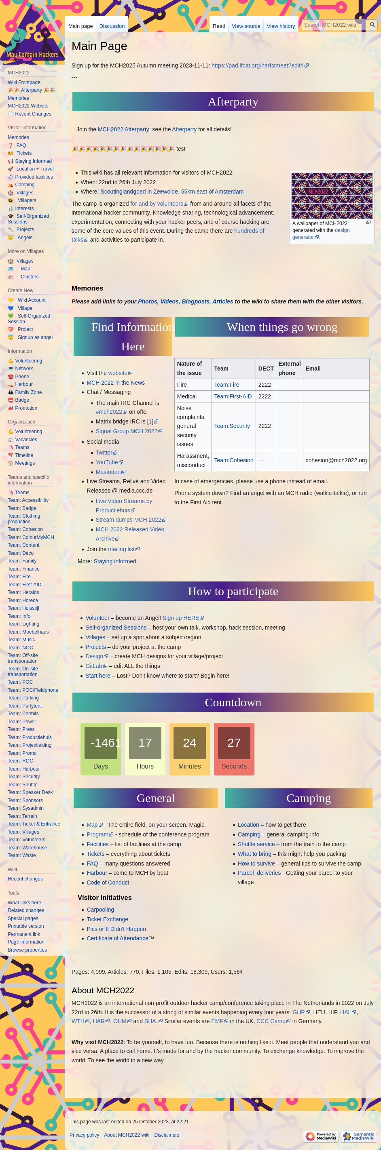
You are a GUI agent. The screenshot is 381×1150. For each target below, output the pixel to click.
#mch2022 (109, 412)
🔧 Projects (21, 229)
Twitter (104, 452)
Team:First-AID (233, 396)
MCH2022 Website (28, 106)
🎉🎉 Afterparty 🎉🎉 (31, 90)
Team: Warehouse (27, 848)
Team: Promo (22, 753)
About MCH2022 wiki (126, 1135)
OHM (120, 1021)
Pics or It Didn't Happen (116, 929)
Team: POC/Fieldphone (33, 690)
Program (97, 834)
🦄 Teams (18, 447)
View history (281, 26)
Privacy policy (84, 1135)
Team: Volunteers (26, 839)
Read (219, 26)
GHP (298, 1012)
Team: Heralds (23, 592)
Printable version (26, 926)
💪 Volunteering (25, 361)
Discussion (112, 26)
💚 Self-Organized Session (29, 318)
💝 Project (20, 329)
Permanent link (24, 934)
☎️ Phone (18, 376)
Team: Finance (24, 569)
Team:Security (232, 426)
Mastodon (108, 472)
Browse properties (27, 950)
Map (92, 824)
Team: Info (19, 616)
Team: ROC (20, 761)
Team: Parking (23, 698)
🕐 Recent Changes (29, 114)
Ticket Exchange (107, 919)
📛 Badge (18, 400)
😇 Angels (20, 237)
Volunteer (97, 618)
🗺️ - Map (19, 269)
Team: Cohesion (25, 529)
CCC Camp (271, 1021)
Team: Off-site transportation (23, 658)
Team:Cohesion (233, 460)
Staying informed (115, 561)
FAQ (92, 863)
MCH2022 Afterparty (123, 129)
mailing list (121, 549)
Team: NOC (20, 648)
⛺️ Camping (21, 184)
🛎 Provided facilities (30, 177)
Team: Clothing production (24, 518)
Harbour (97, 873)
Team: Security (24, 776)
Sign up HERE (181, 618)
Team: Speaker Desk (30, 792)
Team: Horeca (23, 600)
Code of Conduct (108, 882)
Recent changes (25, 879)
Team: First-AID (24, 585)
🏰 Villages (20, 193)
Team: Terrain (22, 816)
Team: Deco (21, 553)
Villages (95, 637)
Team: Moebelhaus (28, 632)
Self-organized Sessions (115, 627)
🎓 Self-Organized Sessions (28, 219)
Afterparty (184, 129)
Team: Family (22, 561)
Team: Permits (23, 713)
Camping (249, 834)
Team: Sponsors (25, 800)
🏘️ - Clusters (23, 277)
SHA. (151, 1021)
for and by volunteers (157, 203)
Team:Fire (226, 384)
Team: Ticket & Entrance (34, 824)
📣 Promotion (22, 408)
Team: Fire (19, 576)
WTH (78, 1021)
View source (246, 26)
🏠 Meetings (21, 463)
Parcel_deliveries (259, 873)
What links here (24, 903)
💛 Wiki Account (27, 300)
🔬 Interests (21, 208)
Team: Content (23, 545)
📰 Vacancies (22, 439)
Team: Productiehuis (30, 737)
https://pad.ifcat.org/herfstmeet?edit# (257, 65)
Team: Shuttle (22, 785)
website (117, 373)
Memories (18, 98)
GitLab (93, 666)
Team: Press (21, 729)
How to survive (256, 863)
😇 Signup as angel (30, 337)
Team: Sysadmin (26, 808)
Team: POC (20, 682)
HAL (345, 1012)
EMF (217, 1021)
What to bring (254, 854)
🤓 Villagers (22, 200)
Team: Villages (23, 832)
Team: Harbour (24, 769)
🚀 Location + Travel (30, 169)
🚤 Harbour (20, 384)
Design (94, 656)
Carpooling (100, 909)
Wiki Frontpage (24, 82)
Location (248, 824)
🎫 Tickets (20, 153)
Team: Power (22, 722)
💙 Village (20, 308)
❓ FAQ (17, 145)
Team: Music (21, 639)
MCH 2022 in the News (116, 382)
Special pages (23, 918)
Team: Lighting (23, 624)
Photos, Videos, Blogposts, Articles (185, 301)
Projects (95, 647)
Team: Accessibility (28, 500)
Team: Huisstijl (23, 608)
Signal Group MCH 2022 (127, 431)
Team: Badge (22, 508)
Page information (26, 942)
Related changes (26, 910)
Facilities (97, 844)
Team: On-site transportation (23, 671)
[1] (150, 421)
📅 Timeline (20, 455)
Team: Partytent (25, 706)
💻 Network (20, 368)
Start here (97, 675)
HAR (99, 1021)
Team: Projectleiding (29, 745)
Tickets (95, 854)
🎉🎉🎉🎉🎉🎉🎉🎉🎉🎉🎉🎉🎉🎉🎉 (123, 148)
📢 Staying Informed (30, 161)
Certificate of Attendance (117, 938)
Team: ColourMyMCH (31, 537)
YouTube (107, 462)
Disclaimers (166, 1135)
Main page (80, 26)
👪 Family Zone (25, 392)
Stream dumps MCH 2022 (128, 519)
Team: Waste (22, 855)
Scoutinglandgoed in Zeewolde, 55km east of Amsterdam (171, 191)
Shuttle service (256, 844)
